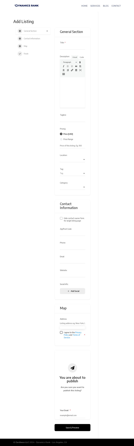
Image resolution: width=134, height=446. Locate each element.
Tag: (61, 169)
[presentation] (69, 62)
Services (95, 6)
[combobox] (72, 159)
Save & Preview (72, 428)
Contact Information (29, 38)
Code (82, 57)
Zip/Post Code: (66, 229)
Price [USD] (68, 134)
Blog (106, 6)
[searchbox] (72, 159)
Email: (62, 256)
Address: (63, 319)
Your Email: (65, 410)
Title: (63, 42)
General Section (27, 31)
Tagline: (63, 115)
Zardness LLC (22, 442)
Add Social (73, 291)
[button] (70, 62)
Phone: (63, 243)
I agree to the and (72, 335)
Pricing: (63, 129)
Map (22, 46)
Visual (74, 57)
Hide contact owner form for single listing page (74, 219)
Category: (64, 183)
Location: (63, 155)
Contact (116, 6)
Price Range (68, 139)
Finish (23, 53)
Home (84, 6)
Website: (63, 270)
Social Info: (64, 284)
